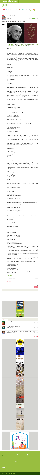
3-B (18, 44)
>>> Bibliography (10, 275)
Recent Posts (5, 319)
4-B (33, 44)
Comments (32, 10)
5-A (24, 45)
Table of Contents (10, 44)
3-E (23, 44)
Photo (20, 9)
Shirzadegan (8, 322)
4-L (19, 45)
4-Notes (21, 45)
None (10, 333)
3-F (25, 44)
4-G (11, 45)
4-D (37, 44)
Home (7, 15)
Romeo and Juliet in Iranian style (13, 321)
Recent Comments (12, 319)
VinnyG (8, 327)
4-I (14, 45)
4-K (17, 45)
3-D (21, 44)
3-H (28, 44)
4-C (35, 44)
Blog (4, 9)
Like (29, 18)
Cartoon (27, 9)
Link (7, 9)
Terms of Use (16, 456)
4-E (7, 45)
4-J (15, 45)
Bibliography (31, 45)
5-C (27, 45)
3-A (16, 44)
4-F (9, 45)
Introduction (16, 455)
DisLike (37, 18)
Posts (35, 10)
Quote (31, 9)
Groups (5, 1)
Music (13, 9)
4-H (12, 45)
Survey (16, 9)
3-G (26, 44)
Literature (10, 18)
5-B (25, 45)
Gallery (23, 9)
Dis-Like (35, 9)
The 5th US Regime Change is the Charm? (14, 326)
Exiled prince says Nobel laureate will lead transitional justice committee (25, 331)
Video (10, 9)
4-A (31, 44)
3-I (30, 44)
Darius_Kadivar (9, 332)
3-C (20, 44)
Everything (28, 10)
